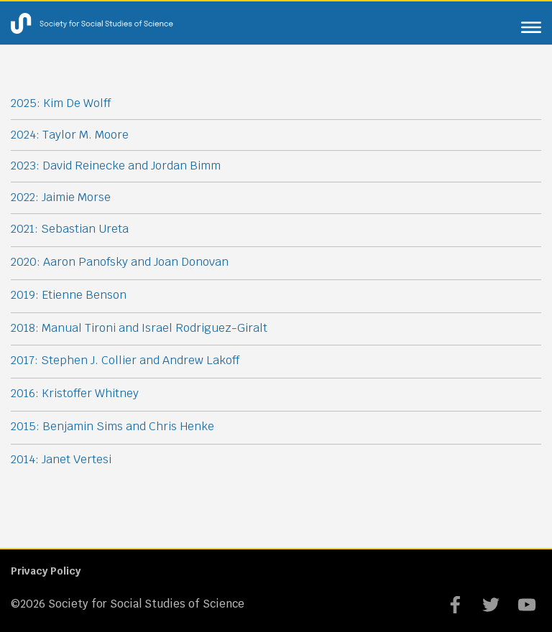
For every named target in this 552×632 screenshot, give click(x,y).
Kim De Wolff (77, 103)
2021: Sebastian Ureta (70, 228)
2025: (27, 103)
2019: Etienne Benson (68, 294)
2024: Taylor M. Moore (70, 134)
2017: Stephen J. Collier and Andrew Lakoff (125, 360)
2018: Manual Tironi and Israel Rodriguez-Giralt (139, 327)
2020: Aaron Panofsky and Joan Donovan (120, 261)
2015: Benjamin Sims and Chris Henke (112, 426)
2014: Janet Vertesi (61, 459)
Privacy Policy (45, 570)
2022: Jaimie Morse (61, 197)
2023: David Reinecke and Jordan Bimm (116, 165)
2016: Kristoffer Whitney (75, 393)
